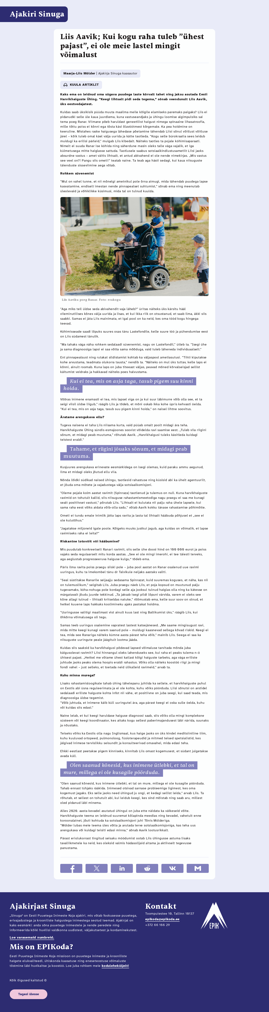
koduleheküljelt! (115, 966)
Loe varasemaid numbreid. (32, 937)
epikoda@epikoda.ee (162, 919)
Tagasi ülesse (28, 994)
